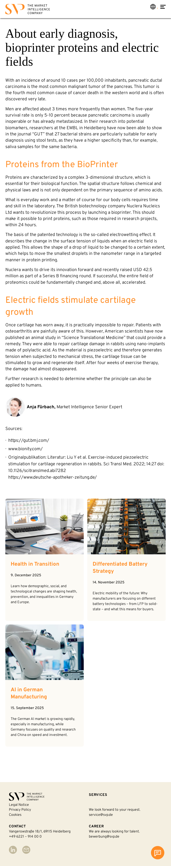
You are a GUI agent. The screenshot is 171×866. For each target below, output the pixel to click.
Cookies (15, 815)
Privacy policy (20, 810)
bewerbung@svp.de (104, 836)
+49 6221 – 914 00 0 (25, 836)
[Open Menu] (163, 9)
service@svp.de (101, 815)
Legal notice (19, 805)
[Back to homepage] (27, 10)
